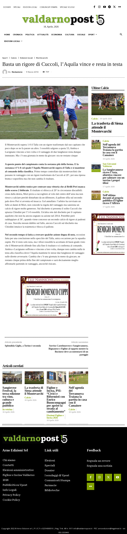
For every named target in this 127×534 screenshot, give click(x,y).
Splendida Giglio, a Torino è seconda (23, 346)
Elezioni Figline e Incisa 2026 (55, 416)
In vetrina (7, 409)
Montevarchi (42, 58)
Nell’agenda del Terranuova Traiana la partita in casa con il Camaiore (78, 396)
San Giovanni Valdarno (109, 165)
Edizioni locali (26, 58)
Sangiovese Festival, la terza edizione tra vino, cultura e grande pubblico (11, 396)
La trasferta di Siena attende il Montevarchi (34, 390)
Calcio (14, 58)
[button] (121, 34)
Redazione (17, 72)
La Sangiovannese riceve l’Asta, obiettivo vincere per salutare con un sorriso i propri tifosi (113, 176)
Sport (5, 58)
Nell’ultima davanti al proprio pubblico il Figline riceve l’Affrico (113, 199)
